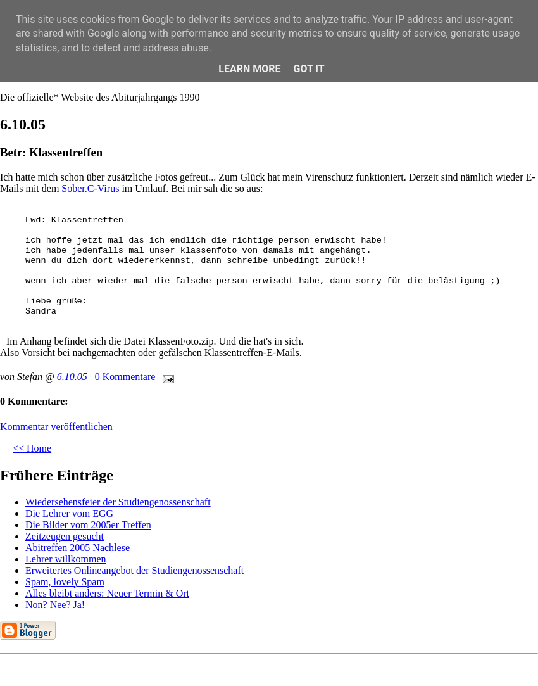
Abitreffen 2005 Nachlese (77, 547)
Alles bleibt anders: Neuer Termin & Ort (107, 593)
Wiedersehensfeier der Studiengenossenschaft (118, 502)
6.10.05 (72, 376)
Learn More (249, 69)
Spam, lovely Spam (64, 581)
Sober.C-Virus (90, 188)
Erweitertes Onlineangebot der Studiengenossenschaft (134, 570)
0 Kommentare (125, 376)
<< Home (32, 448)
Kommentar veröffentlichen (56, 426)
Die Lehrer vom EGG (69, 513)
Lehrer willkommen (65, 559)
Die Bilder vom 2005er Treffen (88, 524)
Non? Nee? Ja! (55, 604)
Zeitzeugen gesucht (64, 536)
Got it (308, 69)
